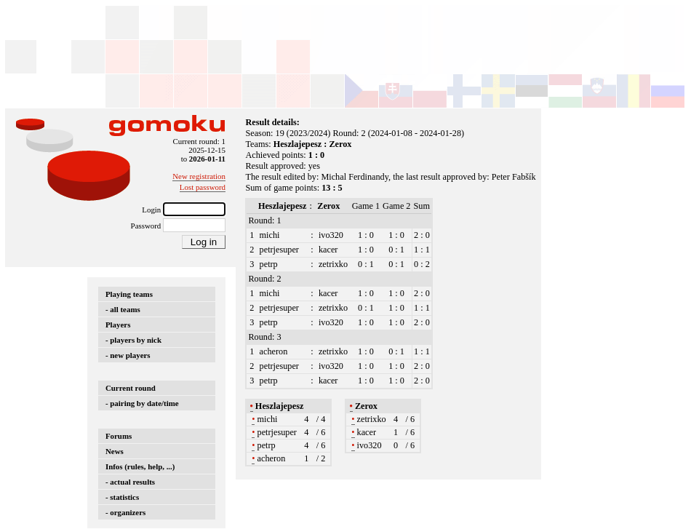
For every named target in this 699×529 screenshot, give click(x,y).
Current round (130, 387)
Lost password (202, 187)
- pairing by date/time (142, 403)
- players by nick (133, 339)
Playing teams (129, 294)
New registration (198, 176)
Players (117, 324)
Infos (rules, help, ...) (140, 466)
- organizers (125, 512)
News (114, 451)
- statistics (122, 497)
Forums (118, 435)
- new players (128, 355)
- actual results (130, 481)
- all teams (122, 309)
